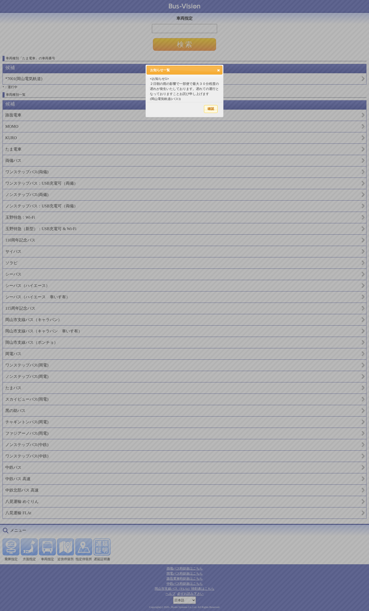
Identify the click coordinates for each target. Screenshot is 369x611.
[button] (218, 70)
